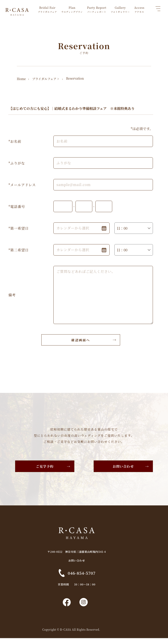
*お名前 (14, 141)
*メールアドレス (22, 184)
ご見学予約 (44, 466)
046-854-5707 (89, 573)
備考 (12, 294)
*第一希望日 (18, 228)
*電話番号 (16, 206)
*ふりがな (16, 162)
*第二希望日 (18, 249)
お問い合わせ (124, 466)
